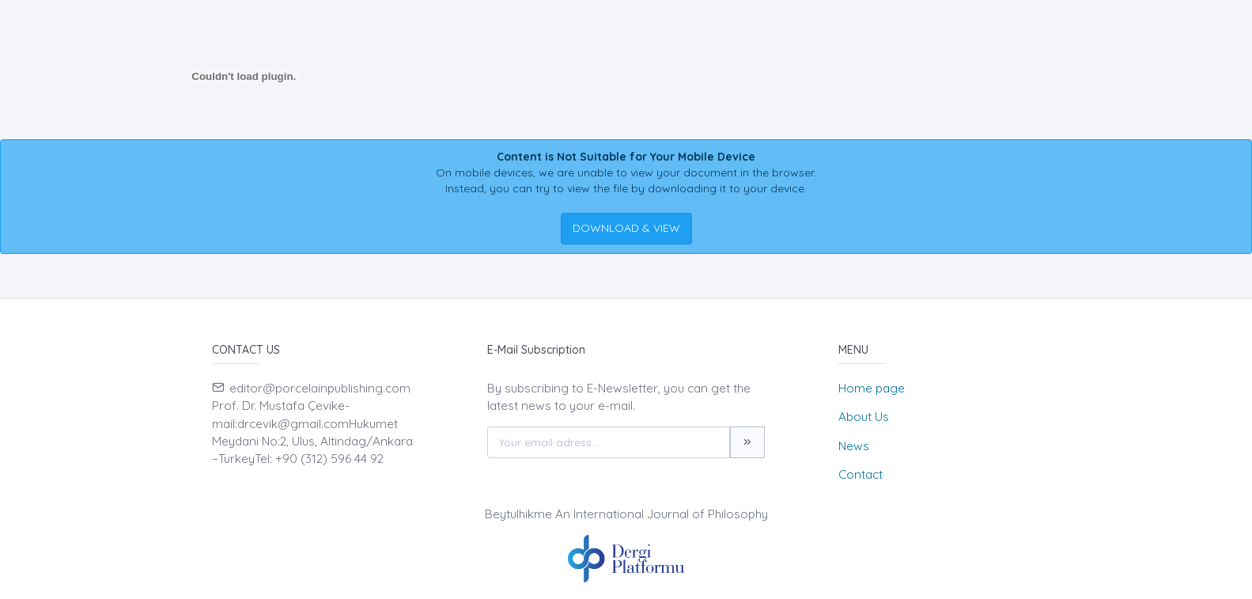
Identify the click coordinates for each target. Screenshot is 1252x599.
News (853, 445)
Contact (860, 474)
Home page (871, 388)
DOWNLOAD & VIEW (626, 228)
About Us (863, 416)
